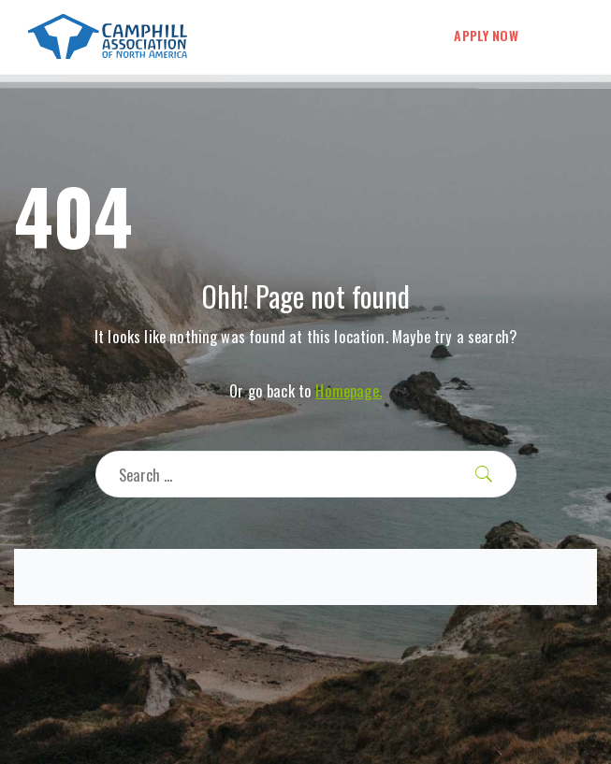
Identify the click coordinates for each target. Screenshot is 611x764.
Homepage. (348, 390)
